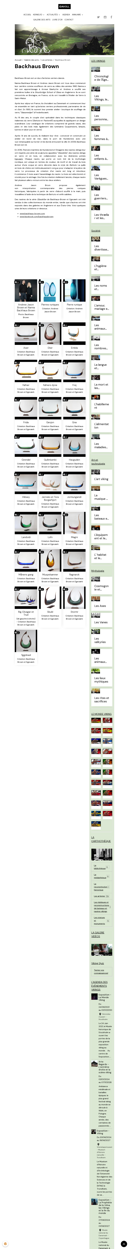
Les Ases (100, 606)
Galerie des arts (41, 19)
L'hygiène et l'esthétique (101, 267)
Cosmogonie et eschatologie (101, 588)
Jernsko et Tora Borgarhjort (50, 498)
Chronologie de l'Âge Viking (101, 78)
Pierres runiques (50, 304)
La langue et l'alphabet (100, 366)
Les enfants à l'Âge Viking (101, 157)
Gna (74, 422)
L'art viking (101, 479)
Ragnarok (74, 574)
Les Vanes (101, 622)
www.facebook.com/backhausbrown (36, 216)
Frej (74, 385)
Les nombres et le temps (100, 346)
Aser (26, 347)
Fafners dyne (50, 385)
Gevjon (50, 422)
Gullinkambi (50, 459)
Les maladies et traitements (101, 445)
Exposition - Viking (103, 1132)
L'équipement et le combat (101, 536)
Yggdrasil (26, 655)
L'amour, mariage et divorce (101, 307)
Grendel (26, 459)
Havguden (74, 459)
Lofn (50, 537)
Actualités (52, 14)
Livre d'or (57, 19)
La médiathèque (101, 876)
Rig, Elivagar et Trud (26, 613)
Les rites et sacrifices (101, 699)
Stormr (74, 611)
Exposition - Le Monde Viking (105, 997)
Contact (68, 19)
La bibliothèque (102, 867)
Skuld (50, 611)
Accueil (27, 14)
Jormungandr (74, 497)
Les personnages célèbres (101, 117)
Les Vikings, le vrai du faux (100, 97)
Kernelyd (38, 14)
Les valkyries (100, 640)
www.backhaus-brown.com (32, 213)
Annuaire (76, 14)
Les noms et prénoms (100, 287)
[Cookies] (5, 1244)
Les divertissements (100, 248)
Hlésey (26, 497)
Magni (74, 537)
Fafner (26, 385)
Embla (74, 347)
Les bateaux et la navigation (101, 517)
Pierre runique (74, 304)
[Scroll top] (124, 1244)
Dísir (50, 347)
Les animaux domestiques (101, 327)
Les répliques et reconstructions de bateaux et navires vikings (103, 907)
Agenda (66, 14)
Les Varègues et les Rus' (100, 177)
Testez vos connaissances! (101, 971)
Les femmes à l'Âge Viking (101, 137)
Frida (26, 422)
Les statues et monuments (102, 920)
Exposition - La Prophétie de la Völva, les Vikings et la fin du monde (105, 1206)
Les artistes (47, 60)
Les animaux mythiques (101, 660)
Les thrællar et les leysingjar (101, 216)
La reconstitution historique (102, 887)
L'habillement (101, 406)
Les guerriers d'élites (100, 196)
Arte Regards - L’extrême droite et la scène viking (105, 1067)
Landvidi (26, 537)
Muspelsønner (50, 574)
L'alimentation (101, 426)
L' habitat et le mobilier (100, 556)
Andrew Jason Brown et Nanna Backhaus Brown (26, 307)
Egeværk (19, 159)
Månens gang (26, 574)
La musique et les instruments (101, 497)
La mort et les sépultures (101, 386)
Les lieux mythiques (101, 680)
